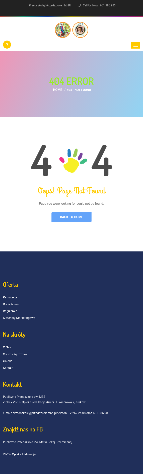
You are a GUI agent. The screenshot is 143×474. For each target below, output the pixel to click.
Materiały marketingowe (19, 318)
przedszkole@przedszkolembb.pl (50, 5)
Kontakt (8, 368)
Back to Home (71, 217)
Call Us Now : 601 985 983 (99, 5)
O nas (7, 347)
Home (57, 90)
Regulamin (10, 311)
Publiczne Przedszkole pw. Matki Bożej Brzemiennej (37, 442)
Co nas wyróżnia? (15, 354)
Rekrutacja (10, 297)
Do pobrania (11, 304)
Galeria (7, 361)
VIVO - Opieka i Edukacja (19, 454)
